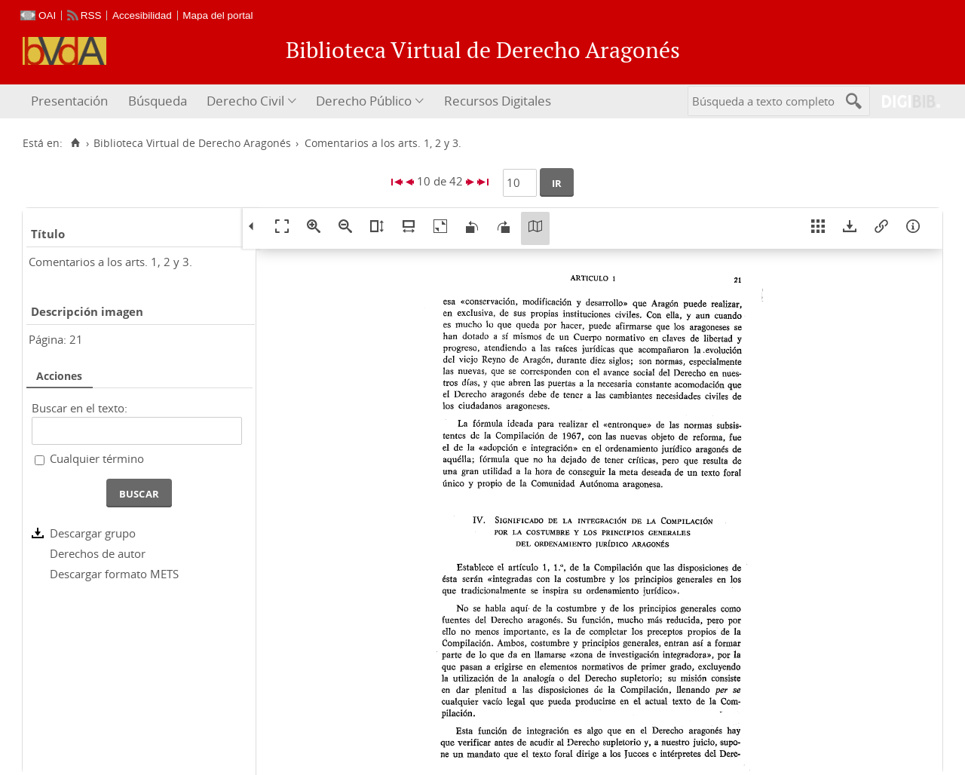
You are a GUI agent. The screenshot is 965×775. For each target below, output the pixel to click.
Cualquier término (97, 458)
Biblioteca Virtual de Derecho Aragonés (192, 143)
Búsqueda (157, 100)
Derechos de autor (98, 553)
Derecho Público (364, 100)
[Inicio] (75, 143)
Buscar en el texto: (79, 407)
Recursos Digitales (497, 100)
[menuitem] (71, 101)
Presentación (69, 100)
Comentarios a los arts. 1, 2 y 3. (110, 261)
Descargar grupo (93, 533)
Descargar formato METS (114, 573)
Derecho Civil (245, 100)
